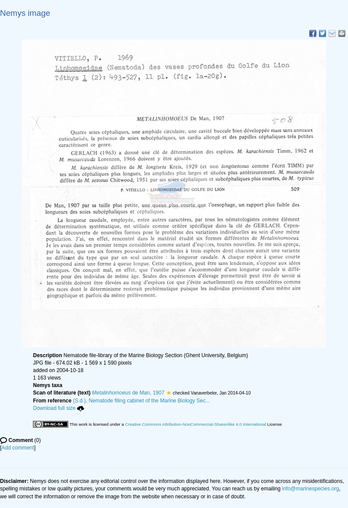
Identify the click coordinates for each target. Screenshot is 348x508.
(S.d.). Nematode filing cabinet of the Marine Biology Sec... (141, 401)
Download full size (58, 408)
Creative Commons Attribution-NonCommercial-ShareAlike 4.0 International (195, 424)
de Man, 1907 (128, 393)
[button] (169, 393)
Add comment (17, 448)
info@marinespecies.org (310, 489)
